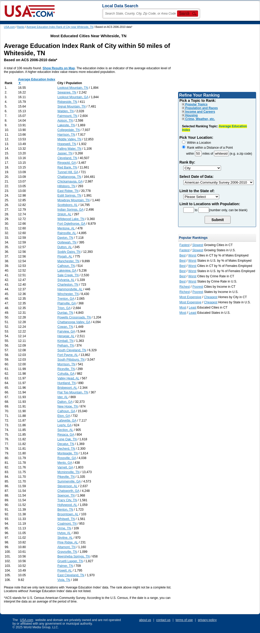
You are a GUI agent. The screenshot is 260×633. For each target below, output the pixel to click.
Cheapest (210, 297)
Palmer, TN (65, 566)
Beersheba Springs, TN (73, 556)
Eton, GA (63, 416)
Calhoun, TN (66, 266)
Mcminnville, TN (68, 472)
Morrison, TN (66, 364)
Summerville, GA (69, 481)
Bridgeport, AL (67, 388)
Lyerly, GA (64, 425)
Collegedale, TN (68, 130)
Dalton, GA (65, 402)
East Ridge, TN (68, 191)
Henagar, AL (66, 336)
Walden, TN (65, 111)
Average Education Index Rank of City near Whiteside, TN (60, 27)
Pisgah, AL (64, 256)
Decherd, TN (66, 448)
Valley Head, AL (68, 378)
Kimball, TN (65, 341)
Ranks (20, 27)
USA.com (9, 27)
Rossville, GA (66, 458)
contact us (163, 620)
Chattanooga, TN (69, 177)
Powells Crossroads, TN (74, 317)
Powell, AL (64, 570)
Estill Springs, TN (69, 195)
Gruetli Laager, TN (70, 561)
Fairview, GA (66, 331)
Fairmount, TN (67, 116)
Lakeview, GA (66, 270)
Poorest (197, 287)
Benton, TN (65, 509)
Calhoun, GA (66, 411)
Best (182, 255)
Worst (192, 255)
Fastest (184, 245)
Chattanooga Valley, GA (73, 322)
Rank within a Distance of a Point (207, 147)
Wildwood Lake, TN (70, 219)
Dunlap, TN (65, 313)
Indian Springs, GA (70, 209)
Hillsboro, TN (66, 186)
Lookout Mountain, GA (72, 97)
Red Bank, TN (67, 167)
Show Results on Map (59, 68)
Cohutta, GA (65, 373)
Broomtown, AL (68, 514)
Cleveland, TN (67, 158)
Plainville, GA (66, 303)
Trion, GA (63, 308)
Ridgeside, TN (67, 102)
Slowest (197, 245)
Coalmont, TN (67, 523)
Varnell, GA (65, 467)
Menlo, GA (64, 463)
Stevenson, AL (67, 486)
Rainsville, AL (66, 233)
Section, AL (65, 430)
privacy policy (207, 620)
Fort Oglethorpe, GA (71, 223)
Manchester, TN (68, 261)
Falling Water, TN (69, 149)
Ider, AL (62, 397)
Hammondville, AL (69, 289)
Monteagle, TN (67, 453)
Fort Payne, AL (67, 355)
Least (192, 307)
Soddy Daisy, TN (69, 252)
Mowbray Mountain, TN (73, 200)
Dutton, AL (64, 247)
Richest (184, 287)
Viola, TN (63, 580)
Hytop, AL (64, 533)
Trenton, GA (65, 298)
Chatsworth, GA (68, 491)
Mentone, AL (66, 228)
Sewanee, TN (66, 92)
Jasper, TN (65, 153)
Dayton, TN (65, 238)
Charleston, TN (67, 284)
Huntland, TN (66, 383)
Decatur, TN (65, 444)
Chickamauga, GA (70, 181)
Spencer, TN (66, 495)
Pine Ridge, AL (67, 542)
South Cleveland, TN (71, 350)
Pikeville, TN (66, 477)
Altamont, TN (66, 547)
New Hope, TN (67, 406)
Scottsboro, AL (67, 205)
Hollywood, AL (67, 505)
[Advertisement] (217, 58)
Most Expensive (190, 297)
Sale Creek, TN (68, 275)
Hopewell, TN (66, 144)
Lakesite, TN (66, 125)
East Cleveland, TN (70, 575)
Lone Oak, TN (67, 439)
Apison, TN (65, 120)
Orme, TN (64, 528)
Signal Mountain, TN (71, 106)
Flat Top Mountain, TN (72, 392)
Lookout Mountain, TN (72, 88)
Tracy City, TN (67, 500)
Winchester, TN (68, 294)
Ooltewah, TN (66, 242)
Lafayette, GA (66, 420)
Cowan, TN (65, 327)
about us (145, 620)
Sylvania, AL (66, 280)
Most (182, 307)
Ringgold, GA (66, 163)
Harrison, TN (66, 134)
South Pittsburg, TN (71, 359)
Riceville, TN (66, 369)
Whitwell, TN (66, 519)
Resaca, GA (65, 434)
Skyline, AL (65, 538)
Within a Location (196, 143)
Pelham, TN (65, 345)
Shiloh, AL (64, 214)
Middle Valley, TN (69, 139)
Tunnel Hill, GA (67, 172)
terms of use (184, 620)
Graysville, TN (67, 552)
